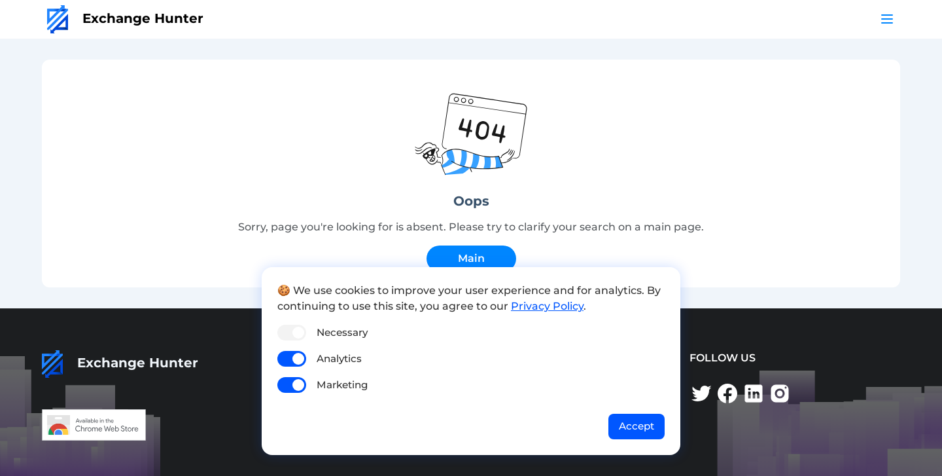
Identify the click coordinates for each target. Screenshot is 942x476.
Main (471, 258)
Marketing (342, 384)
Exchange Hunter (125, 18)
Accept (636, 426)
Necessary (342, 332)
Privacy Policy (547, 306)
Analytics (339, 358)
